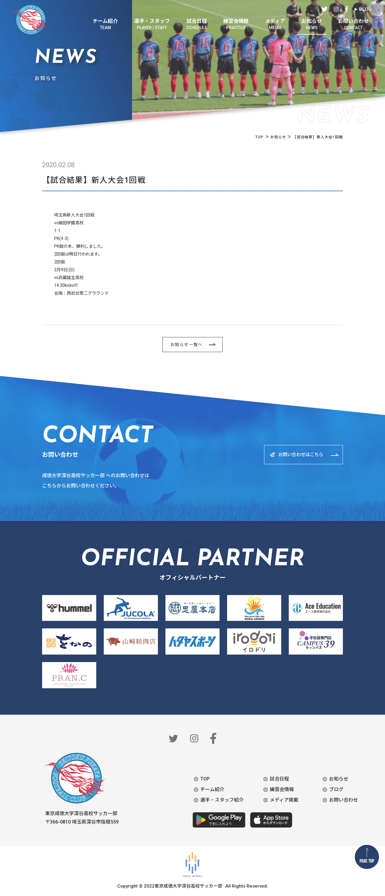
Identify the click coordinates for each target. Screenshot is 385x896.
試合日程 (279, 779)
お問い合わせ (343, 800)
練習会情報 (282, 789)
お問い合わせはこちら (297, 454)
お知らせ (338, 779)
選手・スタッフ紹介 (222, 800)
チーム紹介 (212, 789)
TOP (205, 779)
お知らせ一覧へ (186, 344)
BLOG (365, 9)
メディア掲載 (284, 800)
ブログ (336, 789)
